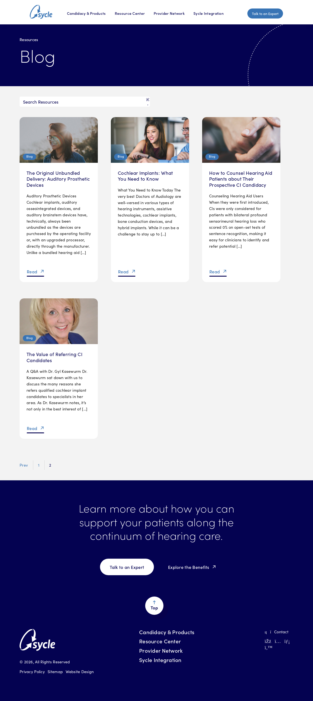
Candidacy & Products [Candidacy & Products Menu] (86, 13)
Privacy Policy (32, 671)
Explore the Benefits (188, 567)
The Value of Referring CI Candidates (54, 357)
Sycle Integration (208, 13)
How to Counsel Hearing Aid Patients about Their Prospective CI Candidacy (240, 178)
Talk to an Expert (265, 13)
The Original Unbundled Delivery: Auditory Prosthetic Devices (58, 178)
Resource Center (130, 13)
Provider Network (169, 13)
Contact (276, 631)
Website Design (80, 671)
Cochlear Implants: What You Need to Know (145, 175)
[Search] (85, 102)
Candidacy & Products (167, 632)
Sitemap (55, 671)
